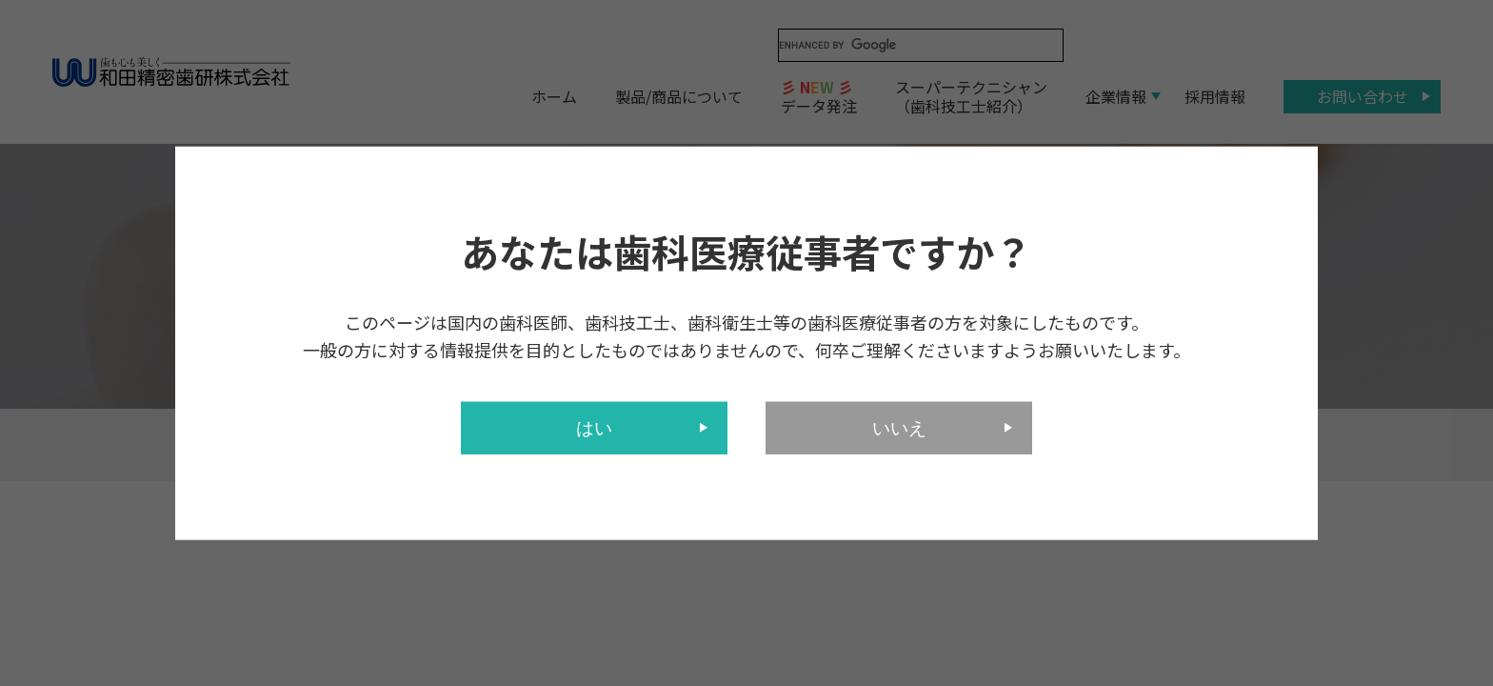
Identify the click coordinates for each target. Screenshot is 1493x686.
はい (594, 427)
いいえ (899, 427)
